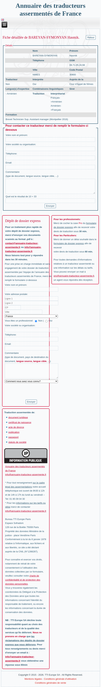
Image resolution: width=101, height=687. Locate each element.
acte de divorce (16, 427)
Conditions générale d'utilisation (60, 679)
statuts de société (17, 442)
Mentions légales (33, 679)
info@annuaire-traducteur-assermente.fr (25, 474)
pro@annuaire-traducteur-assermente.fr (74, 275)
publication (13, 432)
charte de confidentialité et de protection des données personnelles (22, 579)
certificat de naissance (19, 422)
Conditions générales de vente (50, 682)
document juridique (18, 417)
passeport (13, 437)
